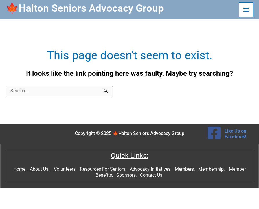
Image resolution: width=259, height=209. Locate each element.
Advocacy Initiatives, (151, 169)
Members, (185, 169)
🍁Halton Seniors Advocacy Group (85, 8)
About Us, (40, 169)
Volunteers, (66, 169)
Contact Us (152, 175)
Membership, (212, 169)
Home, (20, 169)
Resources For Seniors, (103, 169)
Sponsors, (127, 175)
